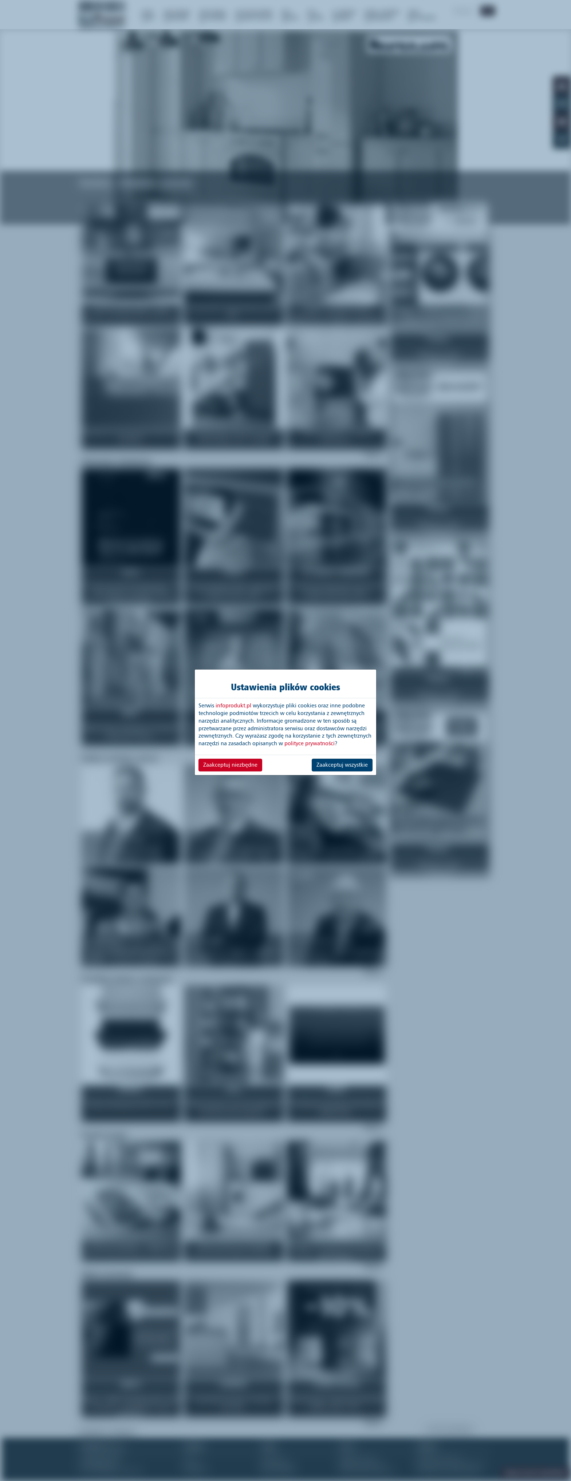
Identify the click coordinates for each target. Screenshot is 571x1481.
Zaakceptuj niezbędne (230, 765)
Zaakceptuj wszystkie (342, 765)
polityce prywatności (309, 743)
